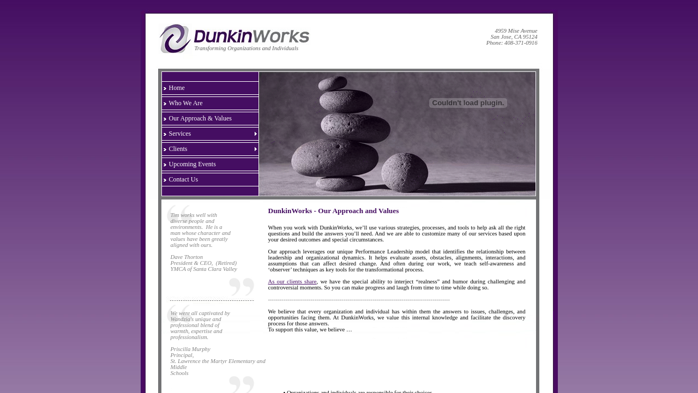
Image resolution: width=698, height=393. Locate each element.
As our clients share (292, 282)
